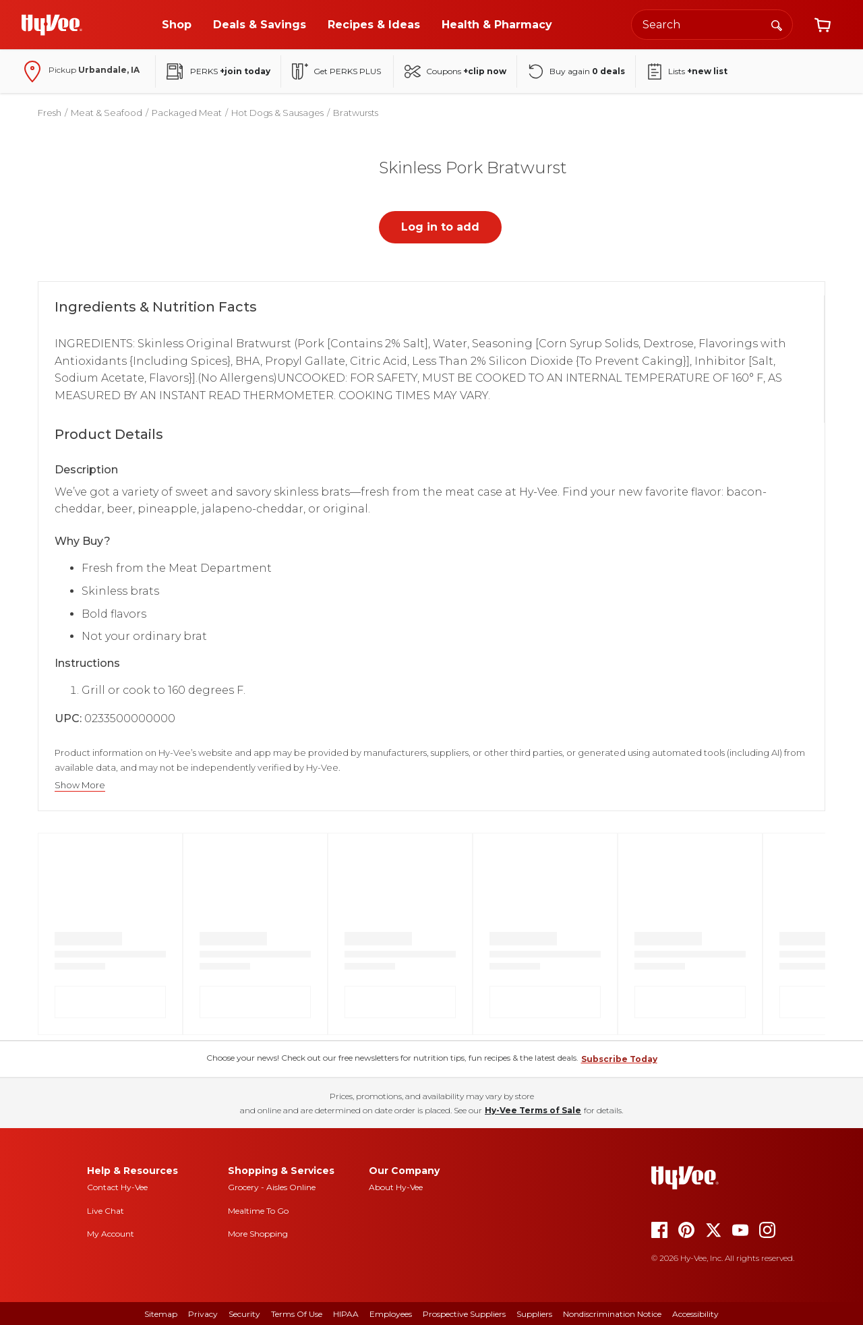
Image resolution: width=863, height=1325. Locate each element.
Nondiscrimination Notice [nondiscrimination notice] (612, 1314)
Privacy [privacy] (203, 1314)
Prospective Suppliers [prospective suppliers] (464, 1314)
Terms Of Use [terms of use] (296, 1314)
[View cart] (822, 24)
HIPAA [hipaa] (346, 1314)
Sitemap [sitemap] (160, 1314)
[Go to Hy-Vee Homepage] (52, 25)
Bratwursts (355, 112)
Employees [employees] (390, 1314)
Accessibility (695, 1314)
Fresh (49, 112)
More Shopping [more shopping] (258, 1234)
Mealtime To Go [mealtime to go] (258, 1211)
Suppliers (534, 1314)
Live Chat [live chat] (105, 1211)
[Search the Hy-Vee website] (712, 24)
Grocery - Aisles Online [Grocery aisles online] (272, 1187)
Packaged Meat (187, 112)
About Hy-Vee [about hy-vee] (396, 1187)
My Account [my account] (110, 1234)
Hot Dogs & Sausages (277, 112)
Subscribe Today (619, 1059)
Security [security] (244, 1314)
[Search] (777, 24)
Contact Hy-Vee (117, 1187)
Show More (80, 785)
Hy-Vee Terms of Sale (533, 1110)
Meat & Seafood (106, 112)
